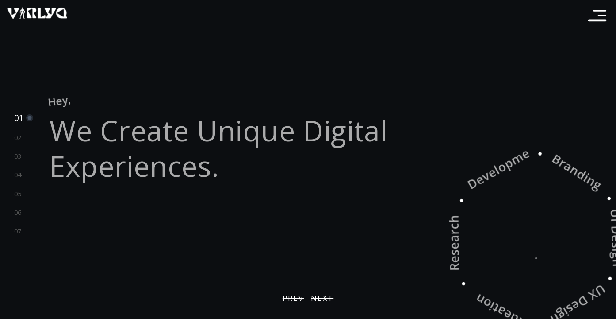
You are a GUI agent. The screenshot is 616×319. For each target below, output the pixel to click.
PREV (293, 298)
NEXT (322, 298)
